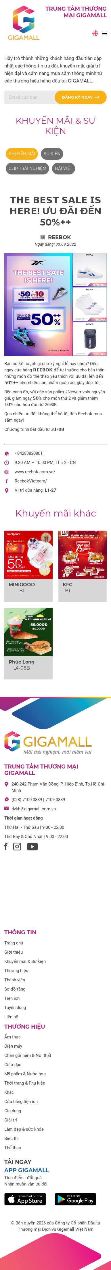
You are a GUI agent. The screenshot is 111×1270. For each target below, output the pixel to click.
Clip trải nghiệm (27, 168)
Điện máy (13, 1046)
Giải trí (10, 1120)
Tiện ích (12, 998)
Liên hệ (11, 1016)
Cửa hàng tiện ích (21, 1101)
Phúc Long (22, 662)
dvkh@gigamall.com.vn (34, 808)
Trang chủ (13, 943)
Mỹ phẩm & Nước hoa (25, 1074)
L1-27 (50, 490)
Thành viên (14, 979)
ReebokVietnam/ (31, 481)
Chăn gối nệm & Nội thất (27, 1055)
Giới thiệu (13, 952)
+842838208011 (30, 453)
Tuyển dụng (15, 1007)
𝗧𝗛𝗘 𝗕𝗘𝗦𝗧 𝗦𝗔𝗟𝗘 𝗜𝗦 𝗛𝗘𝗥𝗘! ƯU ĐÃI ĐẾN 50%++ (55, 211)
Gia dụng (12, 1110)
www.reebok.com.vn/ (35, 471)
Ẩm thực (12, 1037)
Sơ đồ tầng (14, 989)
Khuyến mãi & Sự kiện (55, 125)
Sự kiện (52, 153)
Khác (9, 1092)
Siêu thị (11, 1138)
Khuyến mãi (22, 153)
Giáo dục (12, 1064)
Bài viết (63, 168)
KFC (67, 584)
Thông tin (20, 932)
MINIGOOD (22, 584)
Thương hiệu (16, 970)
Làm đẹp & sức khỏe (24, 1129)
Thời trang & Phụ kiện (24, 1083)
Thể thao (12, 1147)
